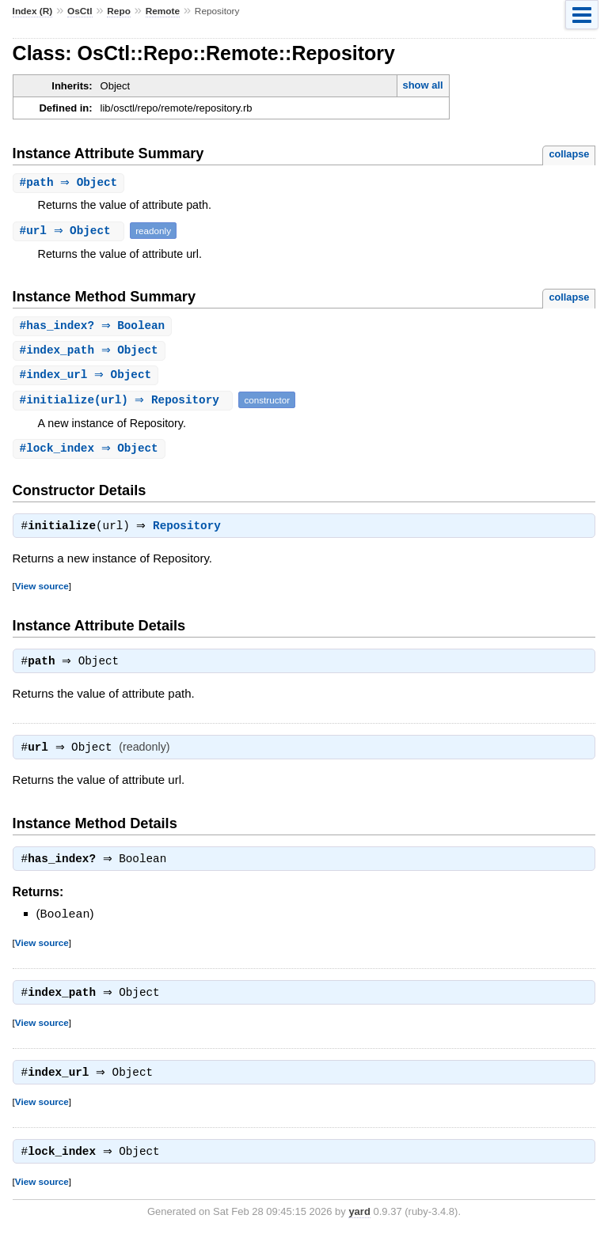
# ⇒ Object (71, 183)
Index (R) (33, 11)
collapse (569, 154)
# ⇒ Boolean (94, 327)
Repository (191, 531)
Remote (163, 11)
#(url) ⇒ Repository (125, 403)
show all (422, 85)
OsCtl (80, 11)
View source (42, 591)
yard (359, 1226)
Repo (119, 11)
